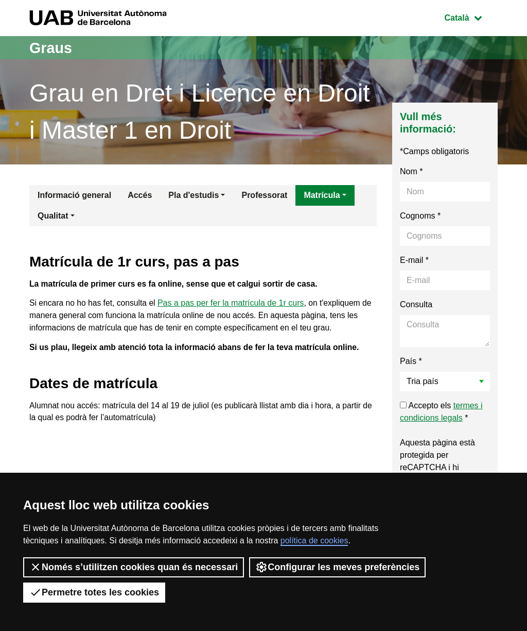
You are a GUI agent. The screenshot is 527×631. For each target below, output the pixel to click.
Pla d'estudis (193, 195)
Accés (140, 195)
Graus (51, 47)
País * (411, 361)
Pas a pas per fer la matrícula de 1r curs (233, 304)
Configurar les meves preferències (337, 567)
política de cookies (314, 540)
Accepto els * (441, 411)
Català (471, 16)
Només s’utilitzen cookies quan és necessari (133, 567)
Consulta (416, 304)
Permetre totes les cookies (94, 592)
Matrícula (322, 195)
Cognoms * (420, 215)
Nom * (411, 171)
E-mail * (414, 260)
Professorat (264, 195)
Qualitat (53, 215)
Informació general (74, 195)
